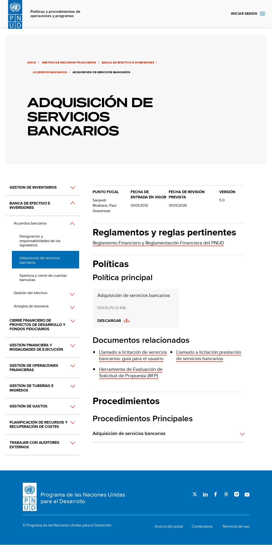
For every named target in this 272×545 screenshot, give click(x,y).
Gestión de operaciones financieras (34, 368)
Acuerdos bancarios (49, 72)
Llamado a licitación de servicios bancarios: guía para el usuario (133, 355)
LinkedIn (205, 494)
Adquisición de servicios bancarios (39, 260)
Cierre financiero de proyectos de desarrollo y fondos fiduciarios (37, 325)
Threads (226, 494)
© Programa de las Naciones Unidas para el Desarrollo (67, 525)
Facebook (215, 494)
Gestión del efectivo (30, 293)
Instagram (236, 494)
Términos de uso (235, 526)
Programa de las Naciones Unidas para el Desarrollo (83, 497)
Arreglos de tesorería (31, 306)
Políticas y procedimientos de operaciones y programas (55, 14)
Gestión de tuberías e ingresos (31, 388)
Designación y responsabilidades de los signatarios (39, 241)
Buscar (221, 14)
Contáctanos (202, 526)
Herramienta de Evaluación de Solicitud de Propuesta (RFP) (130, 372)
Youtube (247, 494)
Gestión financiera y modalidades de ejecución (36, 347)
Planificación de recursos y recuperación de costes (38, 424)
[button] (67, 187)
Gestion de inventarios (33, 187)
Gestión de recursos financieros (68, 62)
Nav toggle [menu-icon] (262, 13)
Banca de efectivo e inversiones (127, 62)
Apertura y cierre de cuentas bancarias (43, 277)
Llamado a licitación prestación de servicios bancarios (208, 355)
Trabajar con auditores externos (34, 444)
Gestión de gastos (29, 406)
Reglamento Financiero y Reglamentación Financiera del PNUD (158, 242)
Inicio (31, 62)
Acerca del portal (169, 526)
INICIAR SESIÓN (244, 13)
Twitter (194, 494)
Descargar (109, 320)
